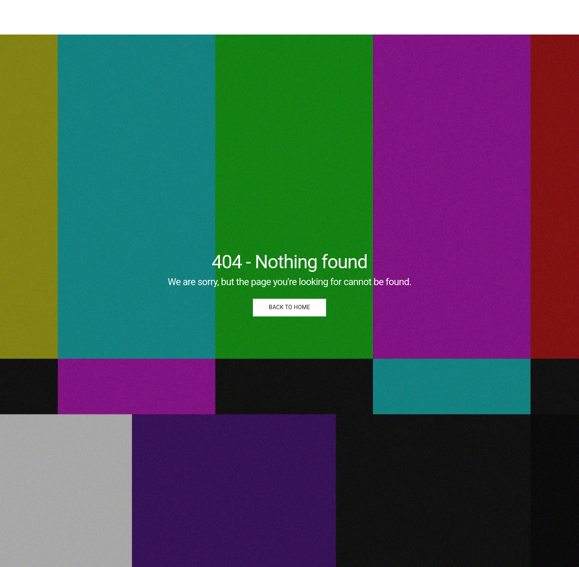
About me (544, 17)
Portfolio (505, 17)
